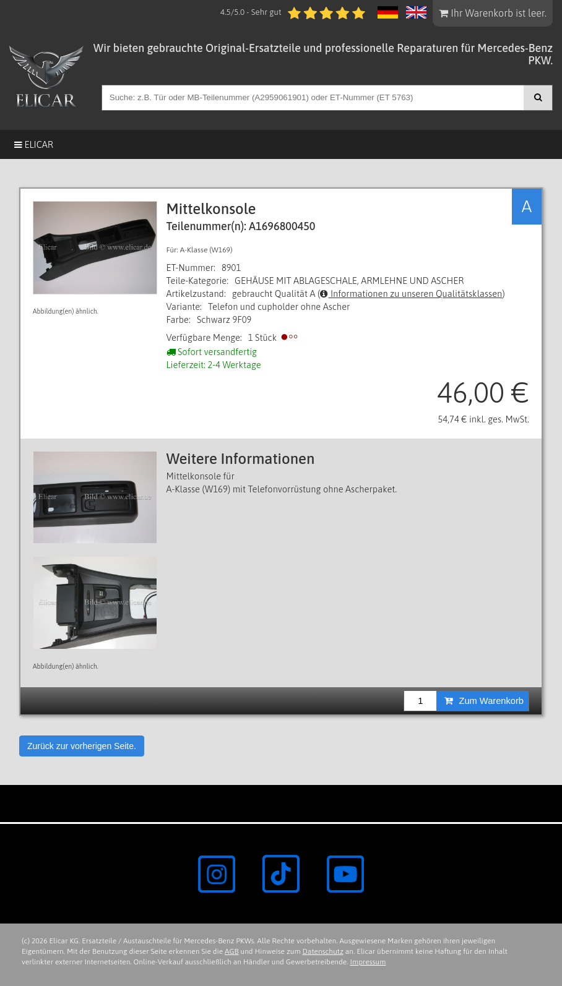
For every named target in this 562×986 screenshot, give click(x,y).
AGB (232, 951)
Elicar (33, 144)
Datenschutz (323, 951)
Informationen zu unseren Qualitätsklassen (411, 293)
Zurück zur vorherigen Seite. (81, 746)
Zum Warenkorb (484, 701)
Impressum (368, 962)
